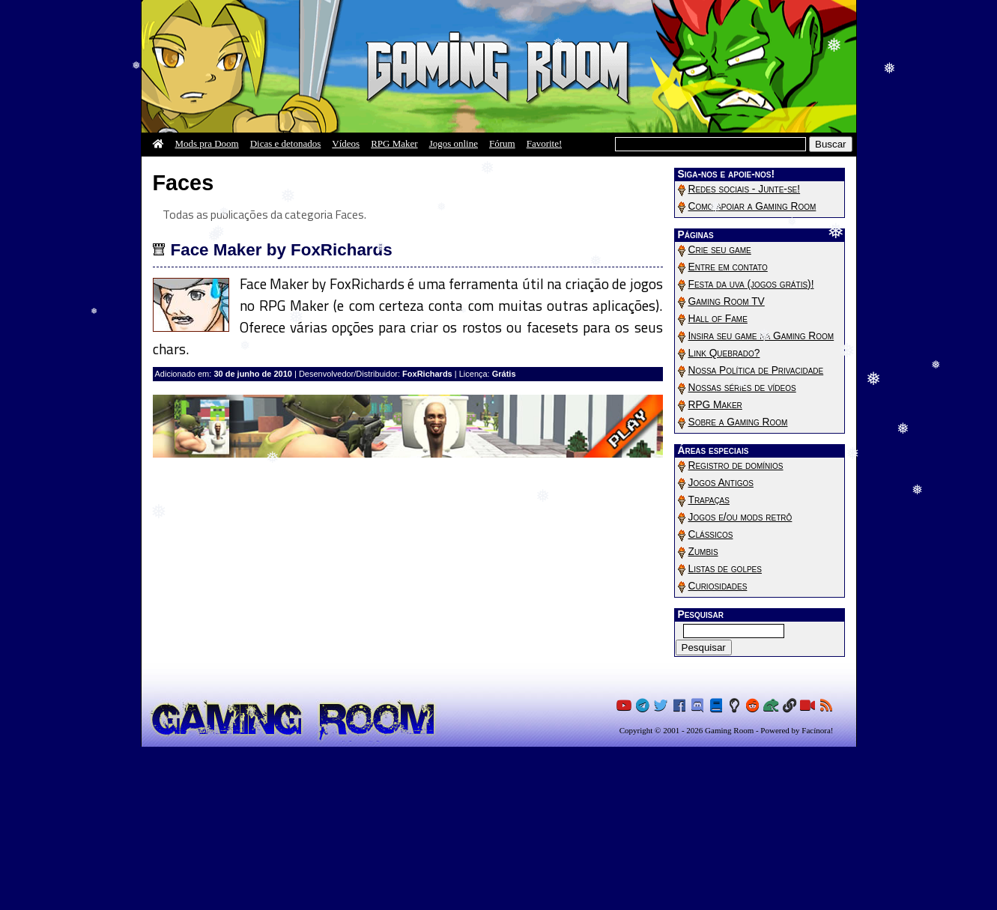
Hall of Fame (718, 318)
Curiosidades (718, 586)
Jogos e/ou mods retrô (740, 517)
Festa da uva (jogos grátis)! (751, 284)
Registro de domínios (736, 465)
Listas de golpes (725, 568)
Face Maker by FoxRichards (282, 249)
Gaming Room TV (726, 301)
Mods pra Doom (207, 143)
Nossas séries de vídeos (742, 387)
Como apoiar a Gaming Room (752, 206)
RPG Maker (394, 143)
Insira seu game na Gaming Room (761, 336)
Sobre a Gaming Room (738, 422)
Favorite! (545, 143)
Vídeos (346, 143)
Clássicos (710, 534)
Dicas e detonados (285, 143)
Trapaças (709, 500)
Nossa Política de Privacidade (756, 370)
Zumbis (703, 551)
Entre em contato (728, 267)
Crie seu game (719, 249)
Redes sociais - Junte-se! (744, 189)
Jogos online (453, 143)
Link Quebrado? (724, 353)
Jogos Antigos (721, 482)
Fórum (502, 143)
